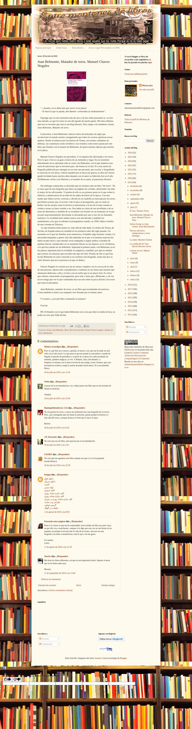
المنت (46, 484)
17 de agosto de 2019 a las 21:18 (58, 547)
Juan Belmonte (57, 330)
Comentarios (132, 332)
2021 (130, 174)
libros (66, 330)
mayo (132, 262)
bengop (47, 475)
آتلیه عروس (49, 490)
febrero (133, 275)
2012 (130, 310)
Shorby (47, 556)
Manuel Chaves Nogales (94, 330)
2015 (130, 297)
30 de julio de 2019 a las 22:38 (57, 465)
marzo (133, 271)
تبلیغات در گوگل (51, 508)
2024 (130, 161)
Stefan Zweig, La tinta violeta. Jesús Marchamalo (142, 225)
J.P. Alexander (50, 437)
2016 (130, 293)
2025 (130, 157)
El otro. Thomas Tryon (139, 211)
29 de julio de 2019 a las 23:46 (57, 398)
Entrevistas (61, 47)
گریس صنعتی (50, 505)
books (49, 330)
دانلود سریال (49, 481)
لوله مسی (48, 487)
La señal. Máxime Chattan (141, 240)
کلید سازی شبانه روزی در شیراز (58, 499)
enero (132, 279)
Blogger (123, 658)
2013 (130, 306)
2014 (130, 302)
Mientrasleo (47, 333)
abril (132, 267)
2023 (130, 165)
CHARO (48, 454)
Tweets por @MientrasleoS (135, 74)
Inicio (78, 585)
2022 (130, 170)
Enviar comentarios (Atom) (60, 590)
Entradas (131, 327)
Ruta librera (77, 47)
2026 (130, 153)
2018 (130, 285)
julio (132, 207)
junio (132, 258)
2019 (130, 182)
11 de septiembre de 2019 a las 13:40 (59, 573)
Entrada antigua (108, 585)
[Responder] (72, 347)
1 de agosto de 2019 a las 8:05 (57, 512)
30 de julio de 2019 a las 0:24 (56, 428)
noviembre (135, 190)
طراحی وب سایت (52, 502)
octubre (133, 194)
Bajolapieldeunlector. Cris (56, 408)
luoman (98, 658)
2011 (130, 315)
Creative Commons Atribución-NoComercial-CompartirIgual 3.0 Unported (136, 356)
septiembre (135, 199)
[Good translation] (7, 679)
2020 (130, 178)
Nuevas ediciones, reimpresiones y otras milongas (140, 233)
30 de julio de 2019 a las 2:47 (56, 445)
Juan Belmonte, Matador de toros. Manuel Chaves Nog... (141, 217)
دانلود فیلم (48, 479)
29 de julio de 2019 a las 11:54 (57, 372)
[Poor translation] (17, 679)
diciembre (134, 186)
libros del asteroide (77, 330)
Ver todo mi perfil (146, 89)
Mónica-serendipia (52, 347)
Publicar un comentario (51, 579)
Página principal (43, 47)
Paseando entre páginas (54, 521)
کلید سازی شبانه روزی (54, 493)
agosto (133, 203)
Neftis (47, 382)
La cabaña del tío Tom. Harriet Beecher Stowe (140, 245)
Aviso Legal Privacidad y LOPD (104, 47)
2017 (130, 289)
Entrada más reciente (47, 585)
